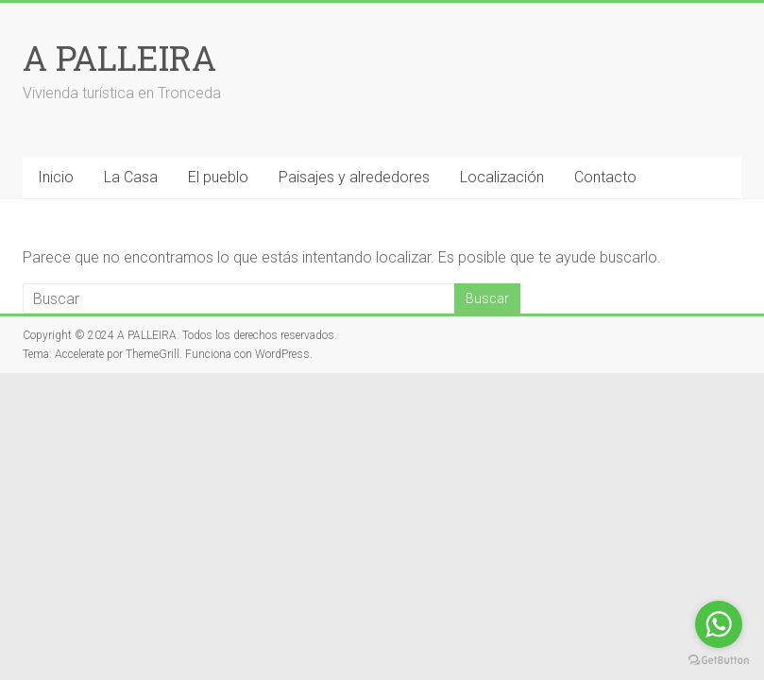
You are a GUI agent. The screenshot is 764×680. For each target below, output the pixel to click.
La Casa (131, 177)
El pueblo (218, 177)
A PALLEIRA (119, 57)
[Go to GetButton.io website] (718, 660)
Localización (502, 177)
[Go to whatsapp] (718, 624)
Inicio (56, 177)
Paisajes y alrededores (354, 177)
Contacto (605, 177)
